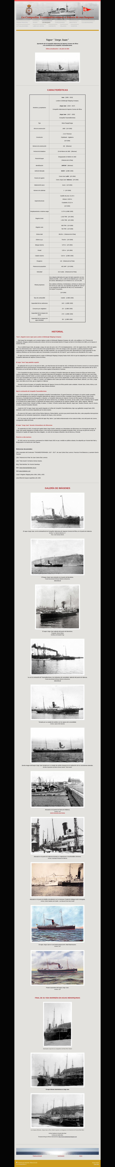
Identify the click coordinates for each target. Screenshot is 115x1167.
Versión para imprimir (22, 1162)
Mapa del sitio (33, 1162)
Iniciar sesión (95, 1162)
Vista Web (96, 1164)
